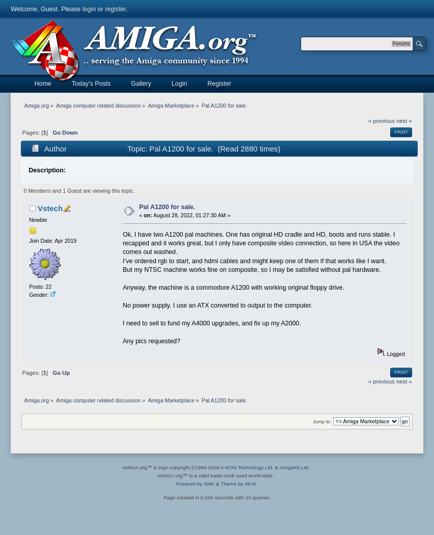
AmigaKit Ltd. (294, 467)
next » (404, 121)
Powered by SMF (195, 484)
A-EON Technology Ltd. (247, 467)
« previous (381, 121)
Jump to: (322, 421)
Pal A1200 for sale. (167, 207)
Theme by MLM (238, 484)
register (115, 9)
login (89, 9)
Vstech (50, 208)
